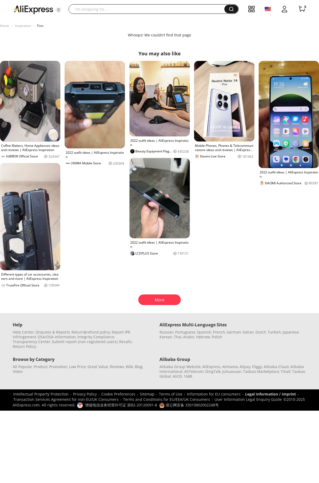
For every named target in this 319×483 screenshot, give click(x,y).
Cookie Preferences (118, 394)
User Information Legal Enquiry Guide (248, 399)
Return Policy (24, 346)
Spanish (204, 332)
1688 (188, 376)
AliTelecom (194, 371)
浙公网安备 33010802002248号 (189, 404)
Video (18, 371)
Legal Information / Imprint (270, 394)
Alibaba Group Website (180, 366)
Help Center (23, 332)
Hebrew (203, 336)
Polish (217, 336)
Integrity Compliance (95, 336)
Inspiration (23, 25)
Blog (138, 366)
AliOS (177, 376)
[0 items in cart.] (302, 9)
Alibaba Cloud (276, 366)
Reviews (117, 366)
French (219, 332)
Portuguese (185, 332)
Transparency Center (31, 341)
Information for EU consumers (214, 394)
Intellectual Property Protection (41, 394)
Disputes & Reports (53, 332)
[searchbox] (148, 9)
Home (4, 25)
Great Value (97, 366)
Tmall (286, 371)
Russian (167, 332)
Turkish (274, 332)
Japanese (291, 332)
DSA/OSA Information (57, 336)
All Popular (22, 366)
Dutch (260, 332)
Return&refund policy (91, 332)
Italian (248, 332)
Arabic (189, 336)
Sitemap (147, 394)
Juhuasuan (231, 371)
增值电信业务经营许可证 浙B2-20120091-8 (121, 404)
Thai (178, 336)
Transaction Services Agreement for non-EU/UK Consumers (66, 399)
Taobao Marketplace (261, 371)
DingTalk (213, 371)
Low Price (77, 366)
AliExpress (211, 366)
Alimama (230, 366)
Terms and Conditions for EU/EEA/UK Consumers (166, 399)
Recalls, (126, 341)
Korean (166, 336)
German (234, 332)
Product (41, 366)
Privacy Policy (85, 394)
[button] (58, 10)
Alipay (245, 366)
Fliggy (257, 366)
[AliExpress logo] (33, 9)
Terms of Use (170, 394)
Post (40, 25)
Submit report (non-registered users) (84, 341)
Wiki (129, 366)
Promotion (58, 366)
